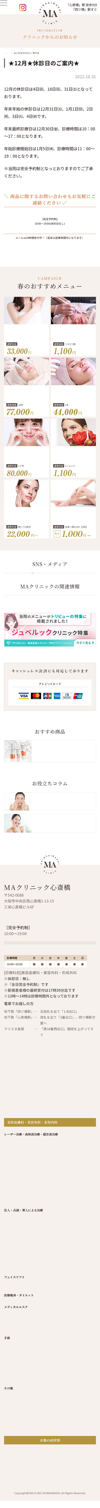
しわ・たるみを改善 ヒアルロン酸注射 (73, 408)
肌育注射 (10, 1357)
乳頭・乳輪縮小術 (16, 1454)
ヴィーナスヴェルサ (17, 1276)
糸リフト (10, 1380)
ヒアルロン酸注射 (16, 1313)
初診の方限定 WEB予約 (39, 1005)
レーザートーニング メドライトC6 (27, 1237)
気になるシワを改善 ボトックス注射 (26, 530)
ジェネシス (11, 1256)
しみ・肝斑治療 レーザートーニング (26, 408)
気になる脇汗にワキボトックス (26, 347)
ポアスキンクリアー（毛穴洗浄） (26, 1423)
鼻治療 (8, 1460)
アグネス (10, 1289)
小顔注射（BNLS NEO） (20, 1320)
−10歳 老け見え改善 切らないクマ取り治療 (26, 469)
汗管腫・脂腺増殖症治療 (20, 1295)
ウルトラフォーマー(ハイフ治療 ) (26, 1263)
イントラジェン (14, 1250)
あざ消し (10, 1498)
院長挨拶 (85, 1193)
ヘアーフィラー (14, 1332)
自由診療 (32, 1199)
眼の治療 (10, 1467)
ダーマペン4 (12, 1282)
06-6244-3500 (52, 216)
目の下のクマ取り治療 (19, 1441)
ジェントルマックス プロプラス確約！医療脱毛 (73, 530)
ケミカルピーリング (17, 1410)
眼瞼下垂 (10, 1473)
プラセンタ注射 (14, 1339)
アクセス (67, 1199)
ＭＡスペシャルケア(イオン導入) (26, 1416)
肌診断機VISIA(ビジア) (19, 1504)
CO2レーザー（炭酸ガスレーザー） (28, 1269)
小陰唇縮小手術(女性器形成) (23, 1447)
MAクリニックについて (53, 1193)
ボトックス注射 (14, 1326)
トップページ (18, 1193)
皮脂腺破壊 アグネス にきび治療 (73, 347)
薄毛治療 (10, 1491)
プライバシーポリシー (50, 1205)
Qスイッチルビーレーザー (73, 469)
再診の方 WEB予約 (35, 1020)
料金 (50, 1199)
